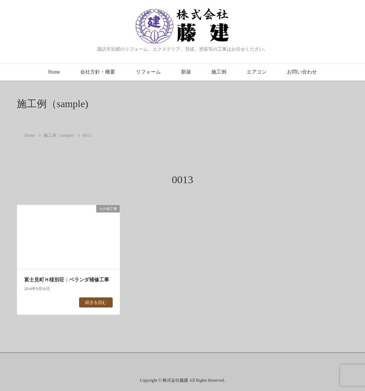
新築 (186, 72)
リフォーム (148, 72)
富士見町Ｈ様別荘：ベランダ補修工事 (66, 279)
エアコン (257, 72)
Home (54, 72)
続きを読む (96, 302)
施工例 (218, 72)
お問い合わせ (302, 72)
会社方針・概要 (97, 72)
